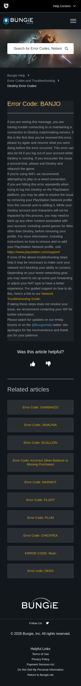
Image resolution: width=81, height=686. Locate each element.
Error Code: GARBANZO (41, 407)
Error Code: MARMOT (40, 482)
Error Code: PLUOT (40, 500)
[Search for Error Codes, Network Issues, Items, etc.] (40, 48)
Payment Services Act (40, 664)
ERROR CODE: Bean (40, 553)
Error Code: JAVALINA (40, 425)
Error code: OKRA (40, 571)
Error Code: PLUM (40, 517)
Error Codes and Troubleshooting (31, 80)
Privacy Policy (40, 659)
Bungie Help (16, 75)
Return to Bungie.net (40, 674)
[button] (73, 21)
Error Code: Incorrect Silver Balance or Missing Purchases (40, 462)
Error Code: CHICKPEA (40, 535)
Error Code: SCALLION (40, 442)
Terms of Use (40, 654)
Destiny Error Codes (22, 86)
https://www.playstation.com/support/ (33, 252)
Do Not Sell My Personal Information (40, 669)
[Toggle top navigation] (74, 6)
